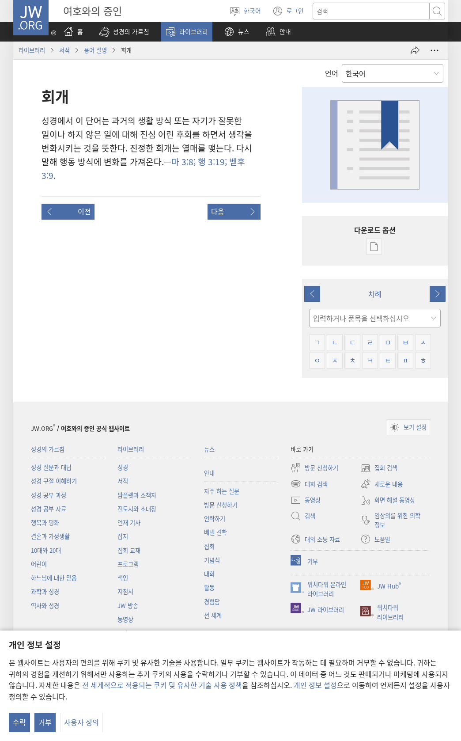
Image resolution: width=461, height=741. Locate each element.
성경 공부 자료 (48, 509)
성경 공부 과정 (48, 495)
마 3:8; (183, 162)
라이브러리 (32, 50)
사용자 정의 (81, 722)
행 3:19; (211, 162)
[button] (124, 32)
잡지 (122, 536)
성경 (122, 467)
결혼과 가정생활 (50, 536)
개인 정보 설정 (315, 685)
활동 (209, 587)
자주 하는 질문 (221, 491)
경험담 (212, 601)
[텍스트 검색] (371, 11)
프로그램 (128, 564)
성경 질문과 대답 (51, 467)
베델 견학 (215, 532)
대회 (209, 574)
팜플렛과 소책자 (136, 495)
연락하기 (214, 518)
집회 (209, 546)
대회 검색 (309, 484)
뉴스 (209, 449)
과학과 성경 (45, 591)
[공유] (415, 50)
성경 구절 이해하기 (54, 481)
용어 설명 (95, 50)
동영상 (125, 619)
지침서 (125, 591)
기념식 (212, 560)
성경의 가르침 (47, 449)
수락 (19, 722)
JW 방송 (127, 605)
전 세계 (213, 615)
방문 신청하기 (221, 505)
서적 (64, 50)
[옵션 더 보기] (434, 50)
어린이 (39, 564)
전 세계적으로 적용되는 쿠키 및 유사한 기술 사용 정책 (162, 685)
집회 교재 (128, 550)
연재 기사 (128, 522)
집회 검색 (378, 468)
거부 (45, 722)
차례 (375, 294)
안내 (209, 473)
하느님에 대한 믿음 (54, 578)
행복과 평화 (45, 522)
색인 (122, 578)
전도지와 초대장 (136, 509)
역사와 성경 (45, 605)
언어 (331, 73)
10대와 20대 (46, 550)
